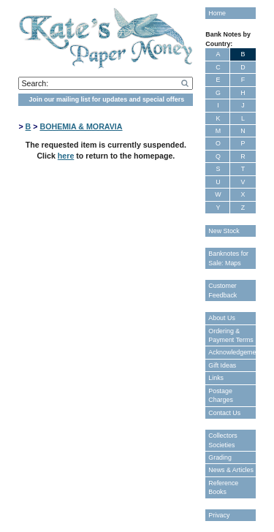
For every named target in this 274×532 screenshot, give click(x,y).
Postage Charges (220, 395)
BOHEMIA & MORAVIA (80, 126)
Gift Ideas (222, 365)
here (66, 155)
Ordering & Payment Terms (231, 335)
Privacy (218, 515)
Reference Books (223, 487)
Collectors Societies (222, 440)
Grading (220, 457)
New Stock (223, 231)
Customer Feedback (222, 290)
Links (216, 377)
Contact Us (224, 413)
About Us (221, 318)
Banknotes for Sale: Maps (228, 258)
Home (217, 13)
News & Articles (231, 470)
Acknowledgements (231, 352)
